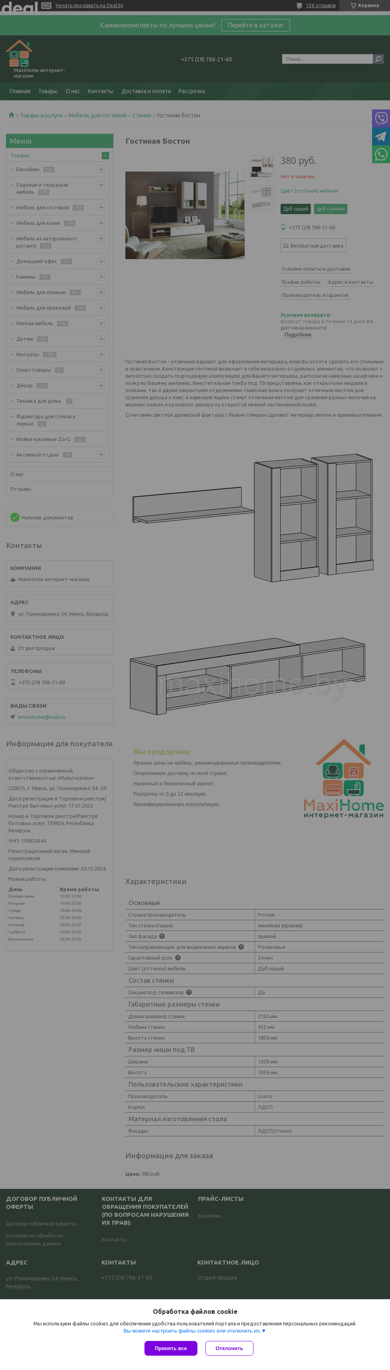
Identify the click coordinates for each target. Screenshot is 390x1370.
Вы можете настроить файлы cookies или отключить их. (192, 1331)
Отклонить (229, 1348)
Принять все (171, 1348)
